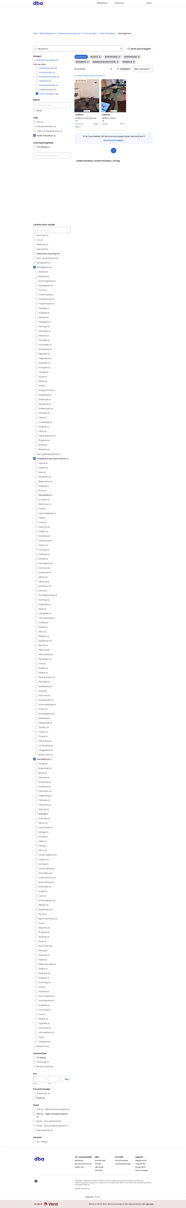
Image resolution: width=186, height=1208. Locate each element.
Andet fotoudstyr (107, 33)
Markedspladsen (48, 33)
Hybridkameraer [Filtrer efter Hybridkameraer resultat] (48, 68)
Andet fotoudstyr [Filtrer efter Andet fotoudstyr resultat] (48, 93)
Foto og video (90, 33)
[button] (139, 49)
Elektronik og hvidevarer (69, 33)
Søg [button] (66, 1079)
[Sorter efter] (143, 69)
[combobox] (78, 49)
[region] (86, 95)
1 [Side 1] (113, 150)
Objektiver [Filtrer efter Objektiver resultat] (45, 80)
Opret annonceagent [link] (114, 140)
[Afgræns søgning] (51, 105)
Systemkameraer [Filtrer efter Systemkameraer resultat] (48, 85)
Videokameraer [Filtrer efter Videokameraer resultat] (47, 89)
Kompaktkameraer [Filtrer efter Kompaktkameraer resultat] (49, 76)
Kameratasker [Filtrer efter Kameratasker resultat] (47, 72)
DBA (35, 33)
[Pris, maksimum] (54, 1079)
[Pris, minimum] (39, 1079)
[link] (46, 60)
